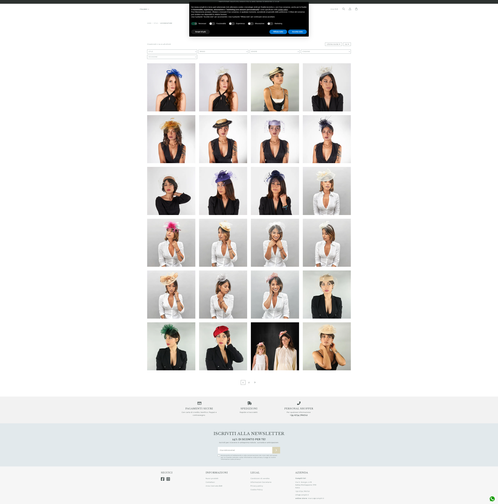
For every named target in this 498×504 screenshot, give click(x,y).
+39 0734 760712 (299, 415)
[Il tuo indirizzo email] (245, 450)
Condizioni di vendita (260, 478)
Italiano (145, 9)
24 (347, 44)
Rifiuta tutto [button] (278, 32)
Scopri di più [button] (200, 32)
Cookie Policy (256, 490)
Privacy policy (256, 486)
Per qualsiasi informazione (299, 412)
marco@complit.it (316, 498)
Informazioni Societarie (261, 482)
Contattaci (210, 482)
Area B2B (334, 9)
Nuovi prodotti (212, 478)
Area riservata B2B (214, 486)
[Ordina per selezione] (333, 44)
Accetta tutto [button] (297, 32)
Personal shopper (298, 408)
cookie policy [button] (283, 10)
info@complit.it (302, 495)
